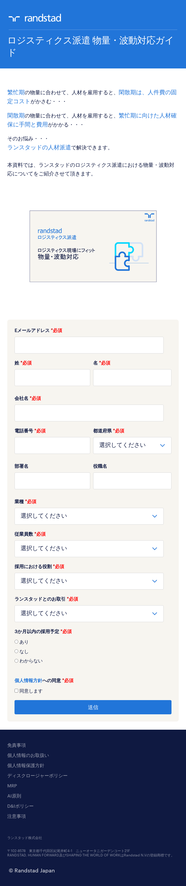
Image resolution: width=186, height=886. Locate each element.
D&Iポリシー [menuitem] (20, 806)
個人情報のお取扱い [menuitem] (28, 755)
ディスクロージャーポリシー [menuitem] (37, 775)
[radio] (93, 641)
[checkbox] (93, 651)
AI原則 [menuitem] (14, 795)
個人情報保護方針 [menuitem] (25, 765)
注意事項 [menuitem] (16, 816)
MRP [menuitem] (12, 785)
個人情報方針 (28, 680)
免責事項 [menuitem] (16, 745)
